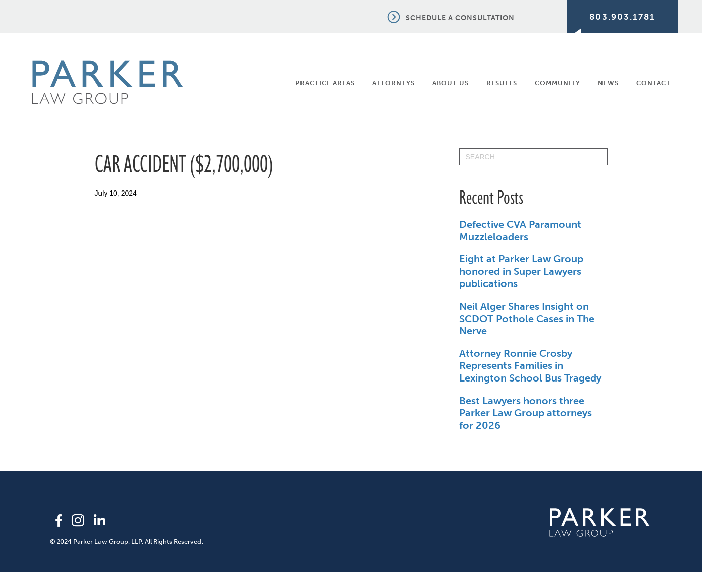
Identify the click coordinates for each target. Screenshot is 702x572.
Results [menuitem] (501, 83)
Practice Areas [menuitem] (325, 83)
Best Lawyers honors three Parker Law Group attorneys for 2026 (525, 413)
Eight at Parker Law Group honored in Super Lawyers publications (521, 271)
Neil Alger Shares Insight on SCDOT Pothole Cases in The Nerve (526, 318)
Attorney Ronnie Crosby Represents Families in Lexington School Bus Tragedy (530, 365)
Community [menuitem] (557, 83)
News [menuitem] (608, 83)
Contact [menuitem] (653, 83)
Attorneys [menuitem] (393, 83)
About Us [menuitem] (450, 83)
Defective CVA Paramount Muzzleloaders (520, 230)
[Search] (533, 156)
